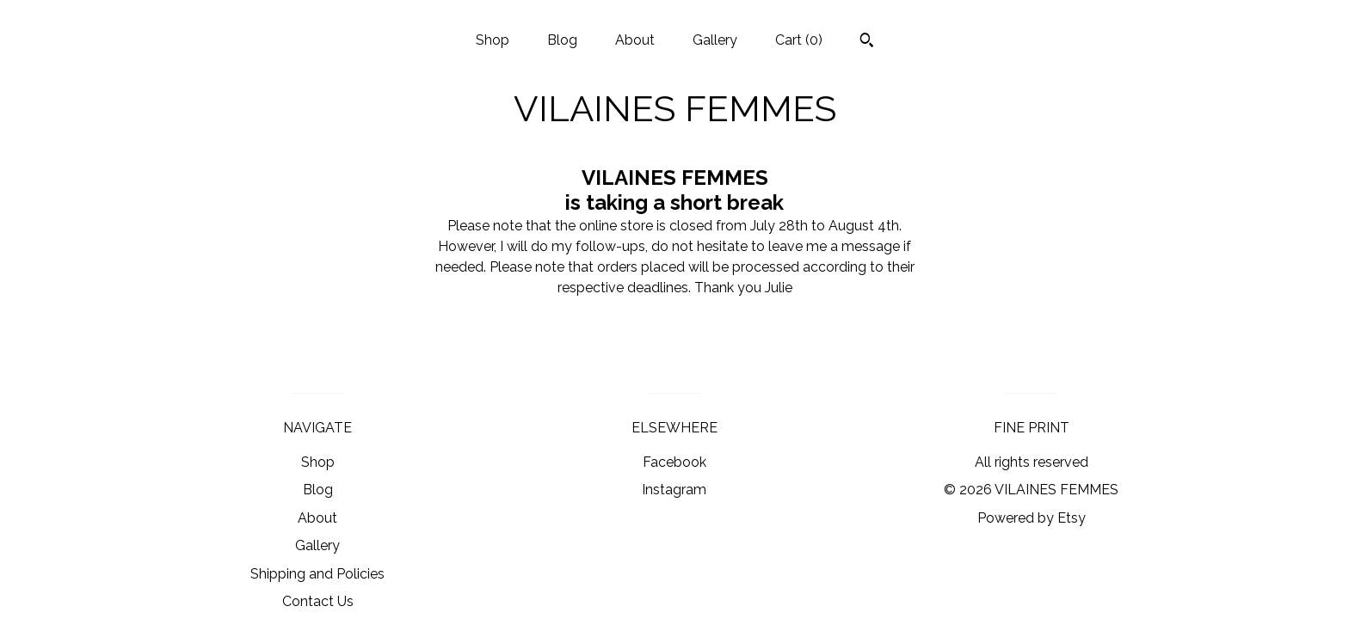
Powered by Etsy (1031, 518)
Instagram (674, 489)
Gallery (715, 40)
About (635, 40)
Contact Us (318, 601)
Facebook (674, 462)
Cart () (798, 40)
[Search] (866, 42)
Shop (492, 40)
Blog (562, 40)
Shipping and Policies (317, 574)
